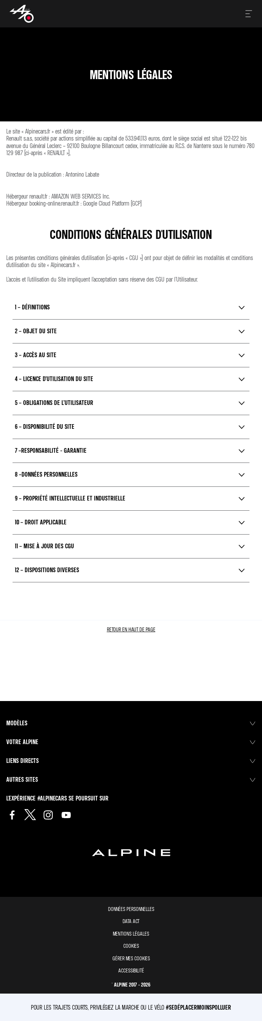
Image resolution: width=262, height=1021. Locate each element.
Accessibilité (131, 970)
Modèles (131, 723)
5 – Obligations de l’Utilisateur (54, 403)
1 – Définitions (32, 307)
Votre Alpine (131, 742)
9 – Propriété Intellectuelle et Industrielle (70, 498)
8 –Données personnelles (46, 474)
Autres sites (131, 779)
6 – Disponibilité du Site (44, 426)
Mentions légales (131, 933)
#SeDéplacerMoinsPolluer (198, 1007)
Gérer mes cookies (131, 958)
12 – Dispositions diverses (47, 570)
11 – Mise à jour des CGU (44, 546)
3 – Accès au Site (35, 355)
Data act (131, 921)
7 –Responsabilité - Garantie (51, 450)
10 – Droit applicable (41, 522)
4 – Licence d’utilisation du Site (54, 379)
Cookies (131, 945)
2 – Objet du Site (36, 331)
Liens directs (131, 760)
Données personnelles (131, 908)
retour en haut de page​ (131, 629)
